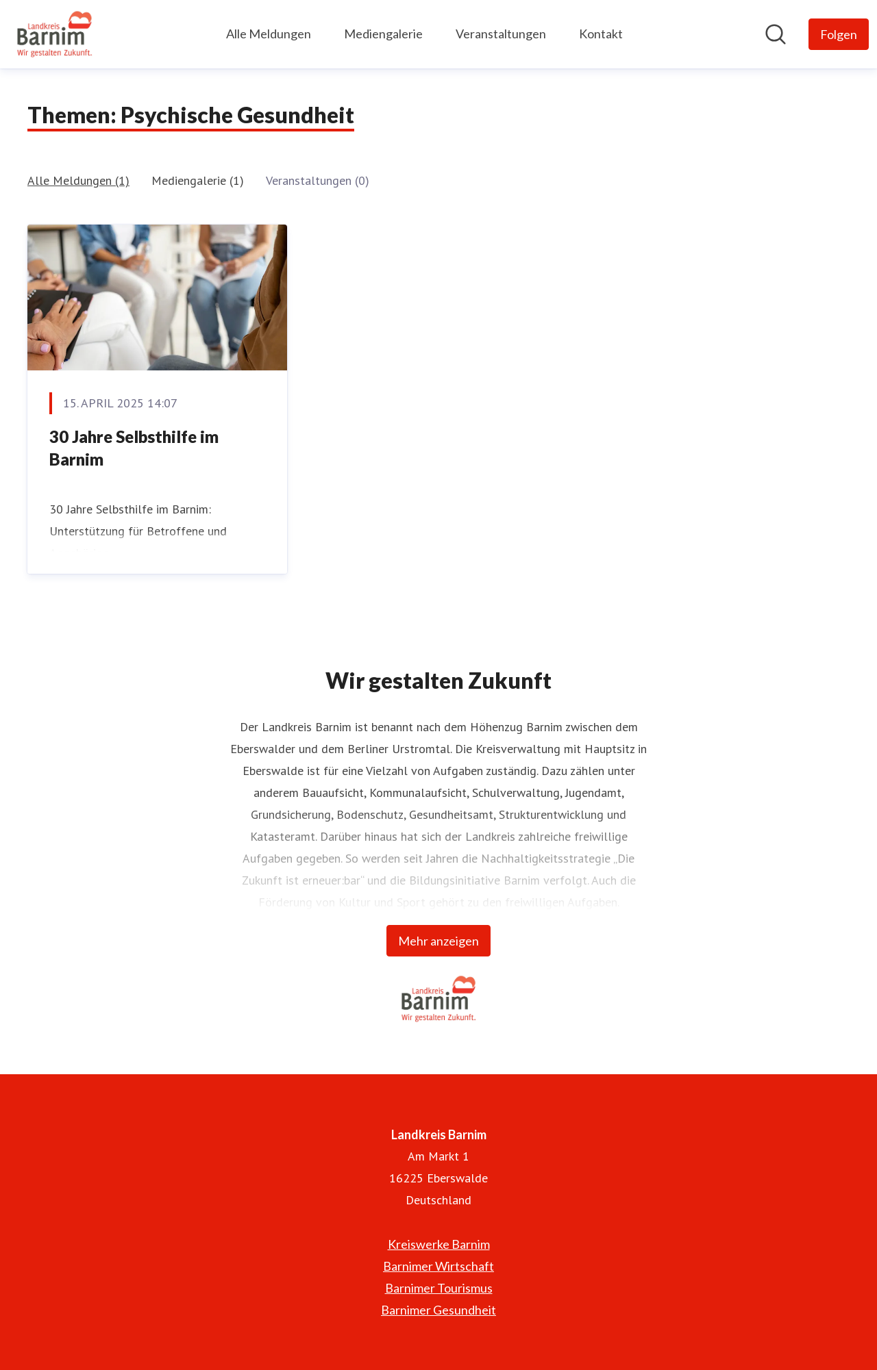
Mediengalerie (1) (197, 180)
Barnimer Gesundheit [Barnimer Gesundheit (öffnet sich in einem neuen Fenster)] (438, 1309)
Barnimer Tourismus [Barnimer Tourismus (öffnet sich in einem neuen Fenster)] (439, 1287)
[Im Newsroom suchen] (776, 34)
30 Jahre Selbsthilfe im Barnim (134, 448)
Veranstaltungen (501, 33)
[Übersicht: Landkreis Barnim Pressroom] (54, 34)
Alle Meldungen (268, 33)
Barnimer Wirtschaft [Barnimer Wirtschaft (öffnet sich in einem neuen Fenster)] (438, 1265)
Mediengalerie (383, 33)
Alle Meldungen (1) (78, 180)
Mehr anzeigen (438, 940)
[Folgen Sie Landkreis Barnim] (838, 34)
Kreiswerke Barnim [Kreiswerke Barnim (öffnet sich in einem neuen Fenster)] (439, 1244)
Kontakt (601, 33)
